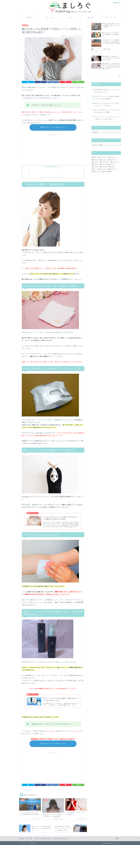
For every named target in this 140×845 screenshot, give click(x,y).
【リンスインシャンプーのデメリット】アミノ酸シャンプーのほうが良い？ (106, 118)
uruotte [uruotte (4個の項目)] (94, 157)
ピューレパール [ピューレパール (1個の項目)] (103, 169)
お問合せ (32, 843)
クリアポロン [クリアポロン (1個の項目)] (103, 159)
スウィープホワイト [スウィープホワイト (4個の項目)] (105, 162)
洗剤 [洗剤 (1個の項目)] (104, 171)
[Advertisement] (53, 148)
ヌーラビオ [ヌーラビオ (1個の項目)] (112, 166)
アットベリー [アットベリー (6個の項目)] (113, 157)
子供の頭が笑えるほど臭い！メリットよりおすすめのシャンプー (106, 91)
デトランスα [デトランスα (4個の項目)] (95, 166)
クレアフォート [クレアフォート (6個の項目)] (112, 159)
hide (59, 167)
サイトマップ (24, 843)
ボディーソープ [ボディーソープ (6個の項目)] (112, 169)
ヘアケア (69, 17)
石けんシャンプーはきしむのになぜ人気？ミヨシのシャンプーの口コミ (106, 104)
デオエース (76, 731)
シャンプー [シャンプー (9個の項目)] (95, 162)
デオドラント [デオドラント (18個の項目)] (111, 164)
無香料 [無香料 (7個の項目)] (109, 171)
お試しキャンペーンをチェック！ (53, 127)
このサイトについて (110, 17)
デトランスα (56, 112)
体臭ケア (29, 17)
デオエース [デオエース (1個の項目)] (95, 164)
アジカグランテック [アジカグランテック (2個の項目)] (103, 157)
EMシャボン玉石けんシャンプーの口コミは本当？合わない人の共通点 (107, 111)
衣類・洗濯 (90, 17)
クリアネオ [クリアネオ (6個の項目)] (95, 159)
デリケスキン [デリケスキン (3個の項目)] (104, 166)
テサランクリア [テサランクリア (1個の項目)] (115, 162)
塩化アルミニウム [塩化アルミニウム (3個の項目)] (96, 171)
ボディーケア (49, 17)
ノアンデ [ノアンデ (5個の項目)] (95, 169)
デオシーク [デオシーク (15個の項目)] (103, 164)
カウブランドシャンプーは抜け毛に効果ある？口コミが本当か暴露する (106, 97)
